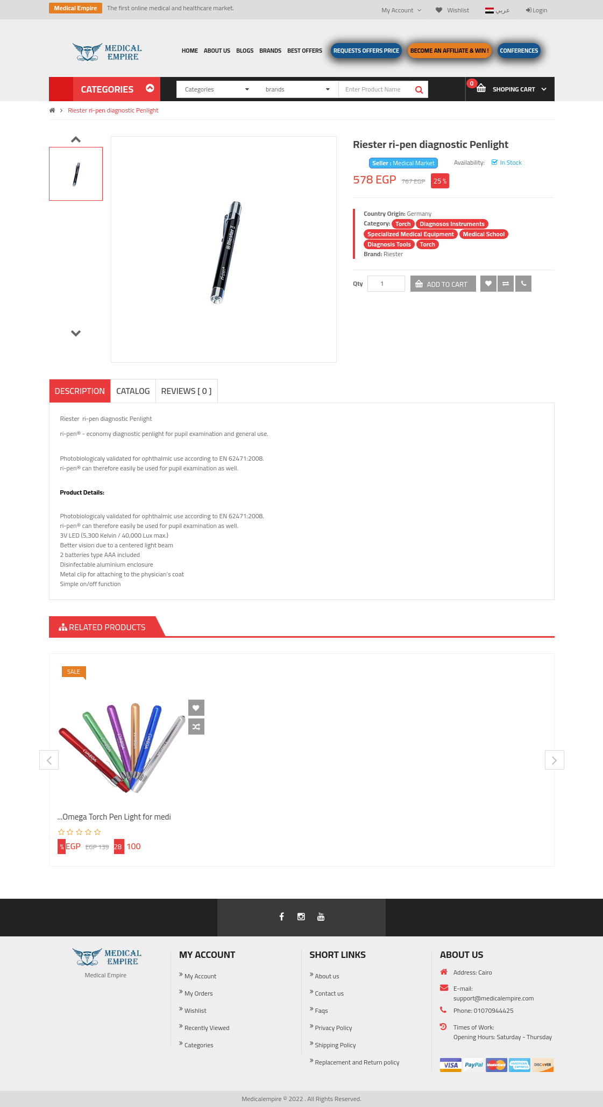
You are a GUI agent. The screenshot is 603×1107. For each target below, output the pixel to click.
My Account (200, 976)
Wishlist (196, 1010)
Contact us (329, 993)
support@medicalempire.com (493, 998)
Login (537, 10)
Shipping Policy (335, 1045)
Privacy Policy (333, 1027)
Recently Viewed (207, 1027)
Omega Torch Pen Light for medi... (114, 816)
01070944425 (494, 1010)
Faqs (321, 1010)
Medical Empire (75, 8)
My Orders (199, 993)
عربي (497, 10)
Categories (199, 1045)
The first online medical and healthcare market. (170, 8)
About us (327, 976)
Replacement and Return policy (357, 1062)
